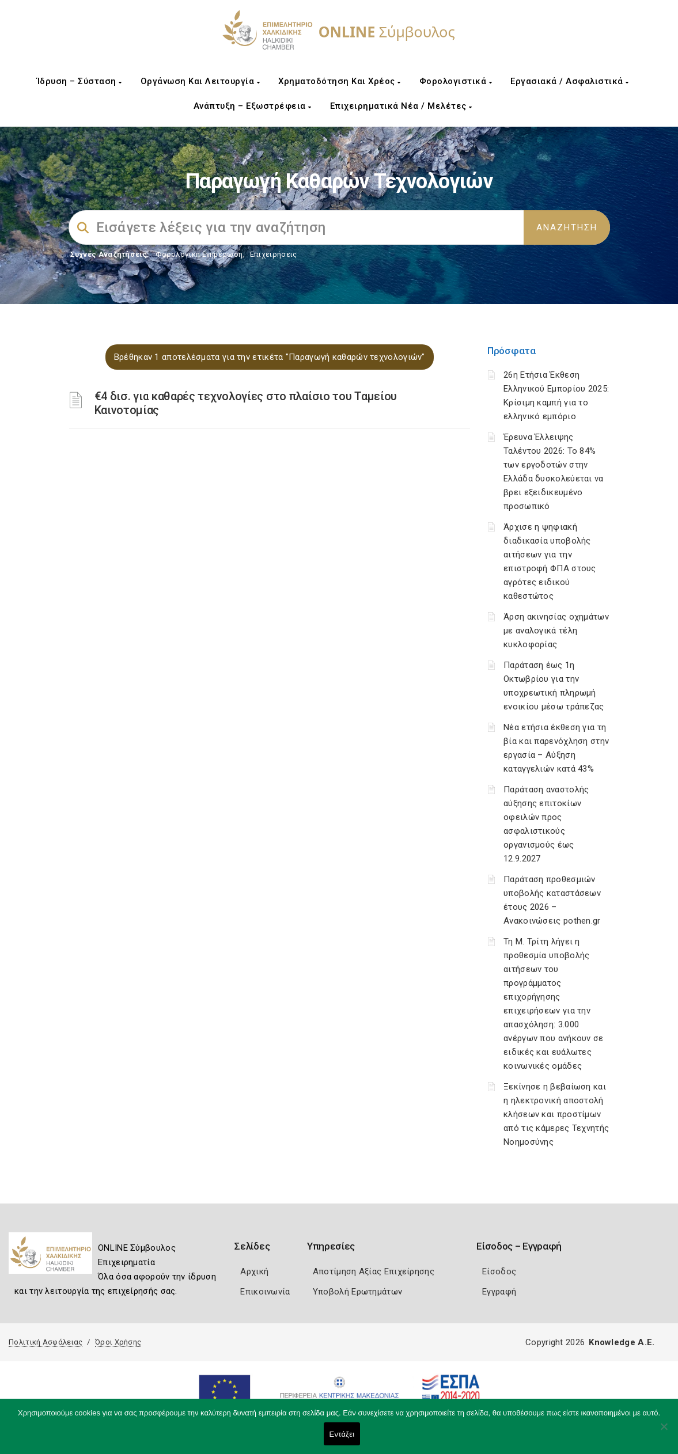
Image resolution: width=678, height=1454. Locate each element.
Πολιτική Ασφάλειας (45, 1342)
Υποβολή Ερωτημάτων (357, 1291)
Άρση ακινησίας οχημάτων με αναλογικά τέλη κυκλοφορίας (556, 631)
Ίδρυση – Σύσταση (79, 81)
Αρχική (254, 1271)
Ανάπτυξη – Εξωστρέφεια (253, 106)
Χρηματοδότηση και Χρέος (339, 81)
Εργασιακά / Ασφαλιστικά (569, 81)
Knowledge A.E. (621, 1342)
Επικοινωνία (265, 1291)
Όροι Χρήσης (118, 1342)
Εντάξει (342, 1434)
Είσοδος (499, 1271)
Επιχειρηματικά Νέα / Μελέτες (401, 106)
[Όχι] (663, 1432)
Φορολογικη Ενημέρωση (199, 254)
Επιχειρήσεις (273, 254)
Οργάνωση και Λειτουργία (200, 81)
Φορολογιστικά (456, 81)
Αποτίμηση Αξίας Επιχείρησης (373, 1271)
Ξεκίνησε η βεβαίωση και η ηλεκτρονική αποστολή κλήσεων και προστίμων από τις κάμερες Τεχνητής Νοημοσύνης (556, 1114)
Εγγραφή (499, 1291)
